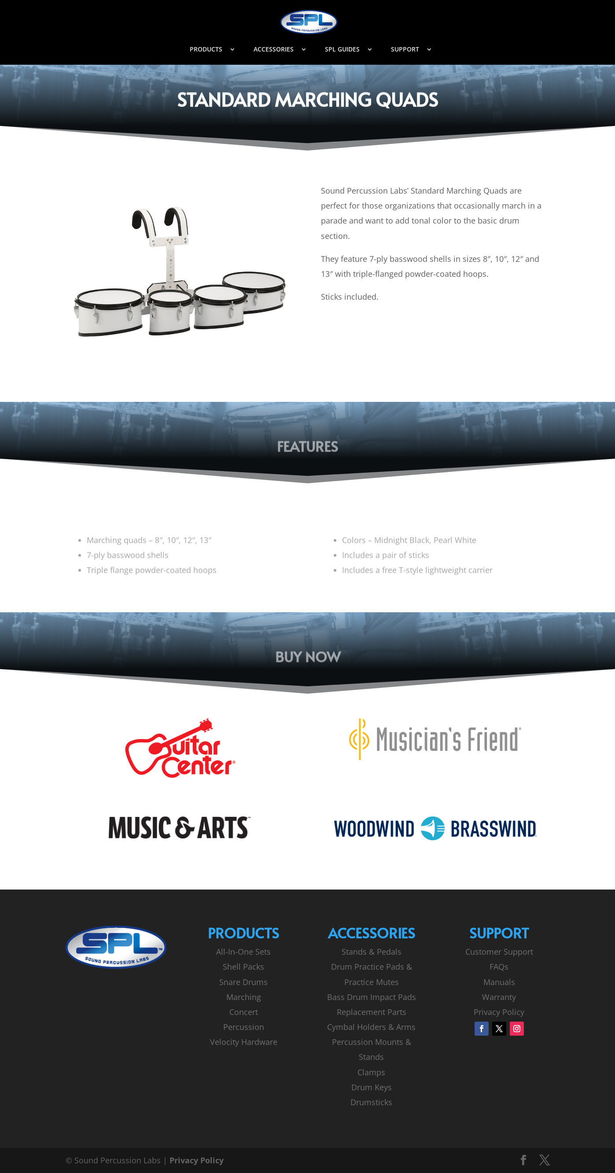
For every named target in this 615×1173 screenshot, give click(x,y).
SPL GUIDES (342, 49)
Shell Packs (243, 966)
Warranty (499, 997)
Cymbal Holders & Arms (371, 1027)
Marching (243, 997)
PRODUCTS (206, 49)
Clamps (371, 1072)
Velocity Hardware (243, 1042)
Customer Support (499, 951)
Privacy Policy (499, 1012)
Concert (243, 1012)
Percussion (243, 1027)
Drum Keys (371, 1087)
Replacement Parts (371, 1012)
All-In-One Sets (243, 951)
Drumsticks (371, 1102)
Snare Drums (243, 982)
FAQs (499, 966)
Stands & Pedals (371, 951)
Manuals (499, 982)
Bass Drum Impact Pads (371, 997)
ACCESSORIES (274, 49)
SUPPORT (405, 49)
